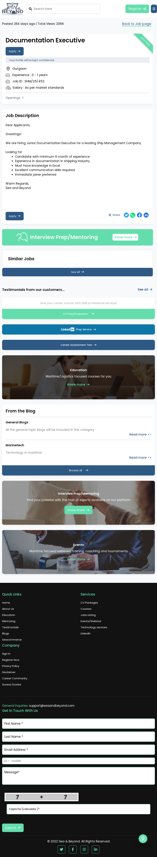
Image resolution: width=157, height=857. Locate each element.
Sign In (6, 654)
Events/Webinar (91, 621)
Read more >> (140, 434)
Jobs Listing (88, 615)
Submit (14, 828)
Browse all (78, 470)
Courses (86, 609)
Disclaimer (8, 672)
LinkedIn (86, 633)
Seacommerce (12, 639)
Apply (15, 51)
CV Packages (89, 602)
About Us (8, 609)
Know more (125, 237)
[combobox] (6, 761)
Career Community (14, 678)
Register (136, 9)
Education (8, 615)
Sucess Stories (11, 684)
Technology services (94, 627)
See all (77, 272)
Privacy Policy (10, 666)
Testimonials (10, 627)
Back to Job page (135, 23)
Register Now (10, 660)
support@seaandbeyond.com (51, 706)
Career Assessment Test (78, 345)
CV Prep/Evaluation (78, 314)
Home (6, 602)
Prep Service (78, 329)
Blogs (5, 633)
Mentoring (8, 621)
